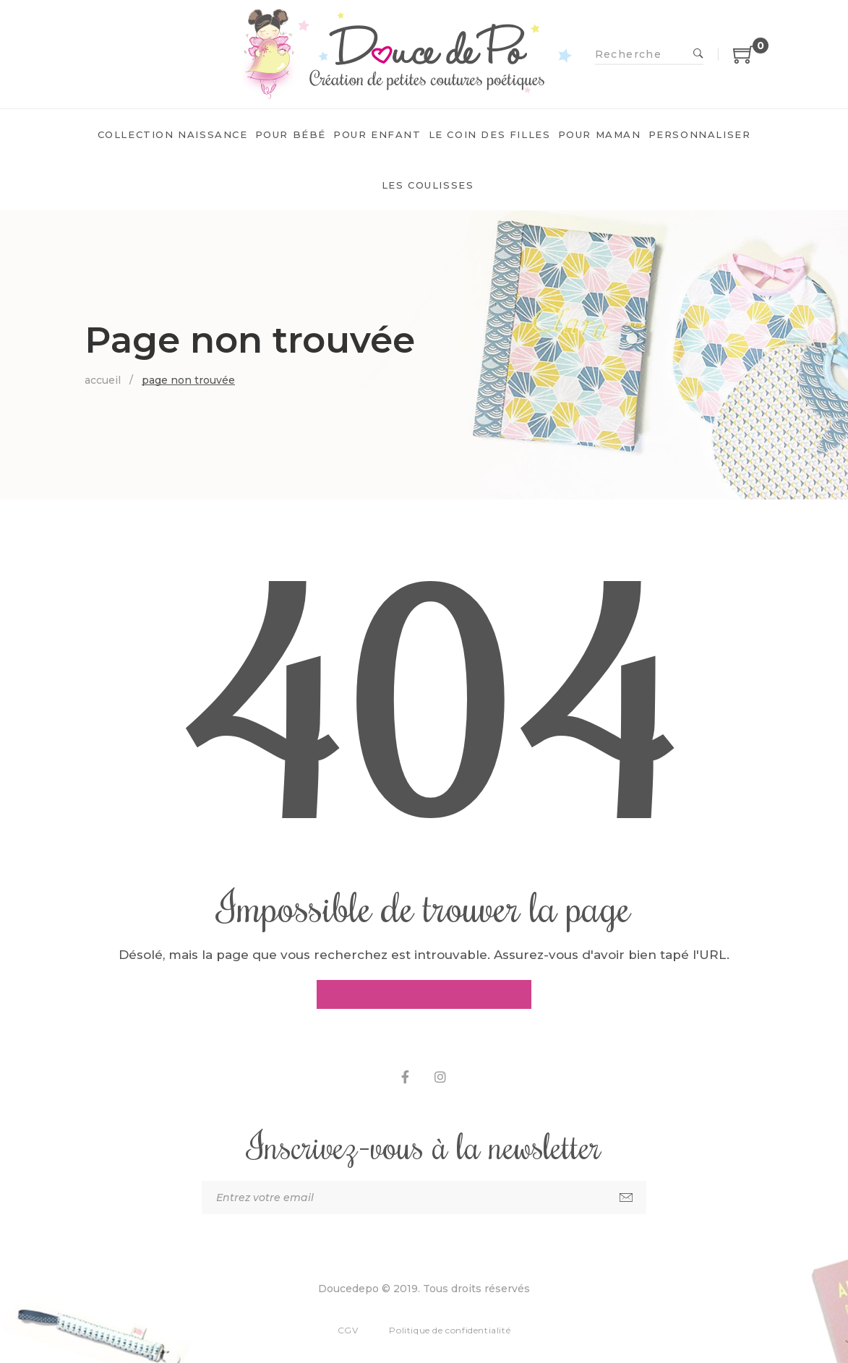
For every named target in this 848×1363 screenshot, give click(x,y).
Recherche (698, 54)
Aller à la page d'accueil (424, 994)
